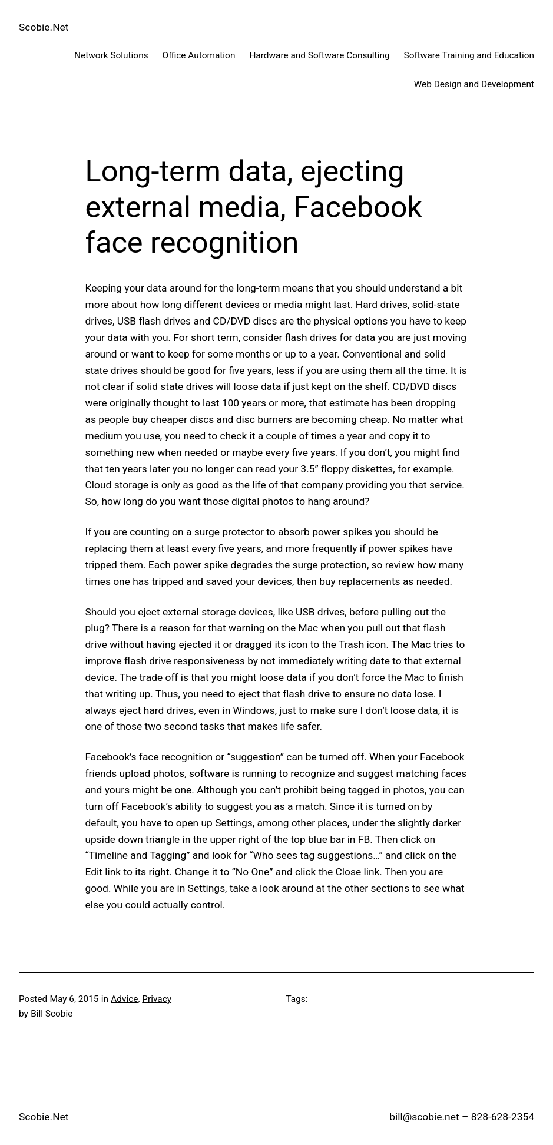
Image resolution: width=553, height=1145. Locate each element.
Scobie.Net (43, 27)
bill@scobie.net (424, 1117)
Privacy (156, 999)
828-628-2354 (502, 1117)
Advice (124, 999)
